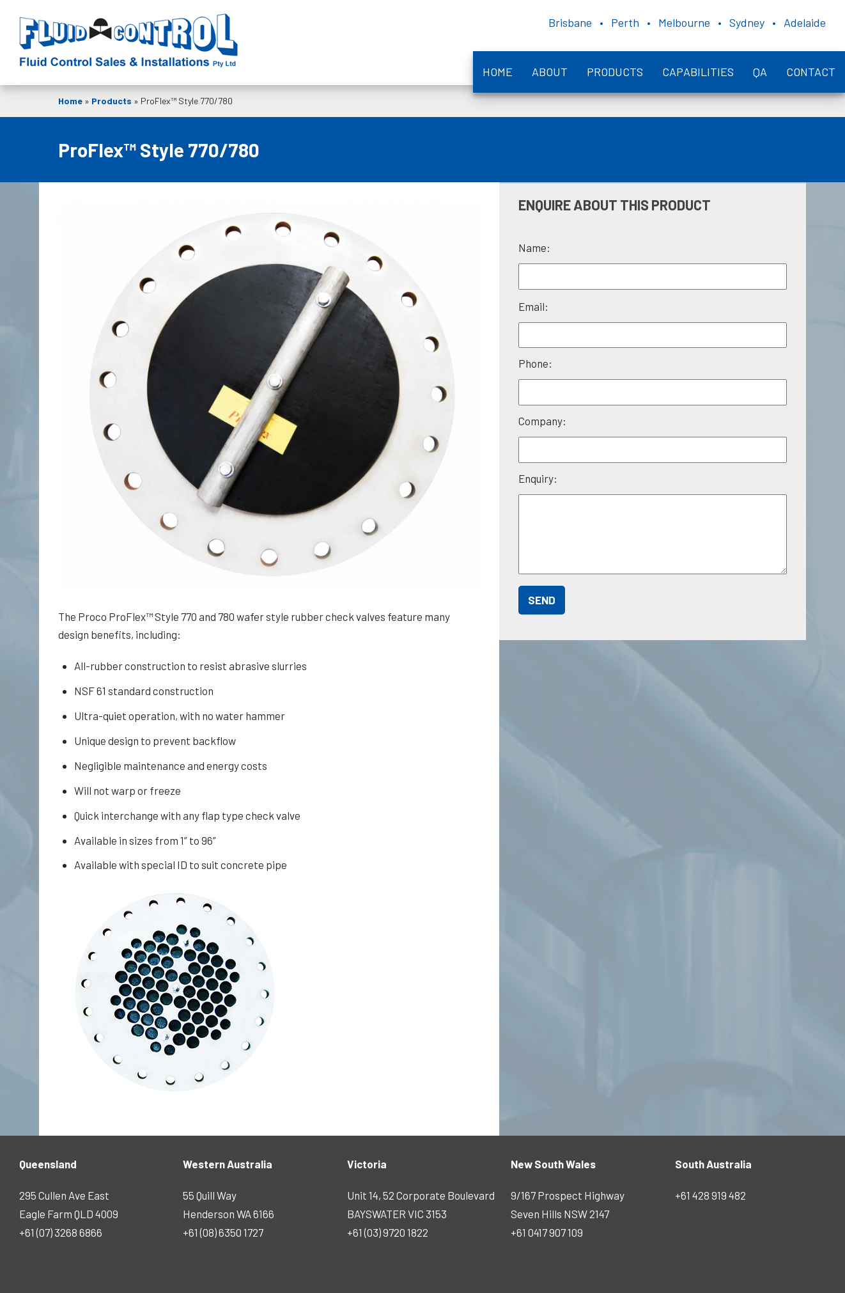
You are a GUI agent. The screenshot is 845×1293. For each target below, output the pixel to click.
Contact (810, 72)
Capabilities (698, 72)
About (550, 72)
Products (615, 72)
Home (498, 72)
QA (760, 72)
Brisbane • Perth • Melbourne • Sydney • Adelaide (687, 22)
